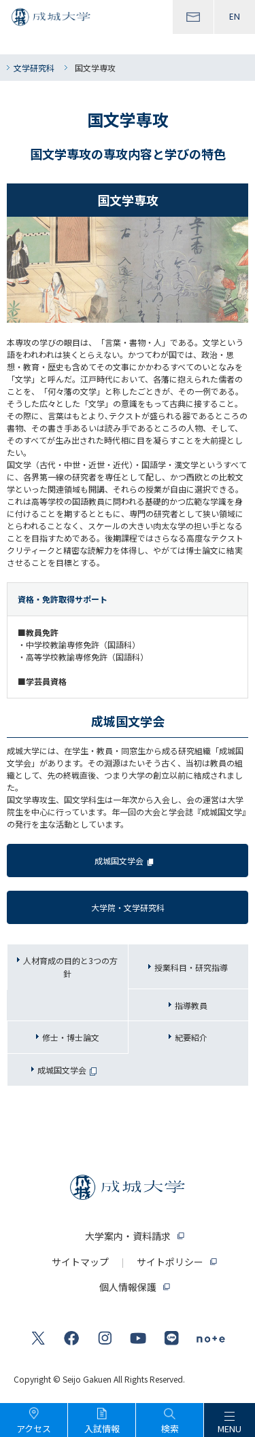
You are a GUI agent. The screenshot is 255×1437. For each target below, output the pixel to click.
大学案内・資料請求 (128, 1236)
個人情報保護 (127, 1287)
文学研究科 (34, 67)
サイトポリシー (170, 1261)
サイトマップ (80, 1261)
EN (234, 16)
